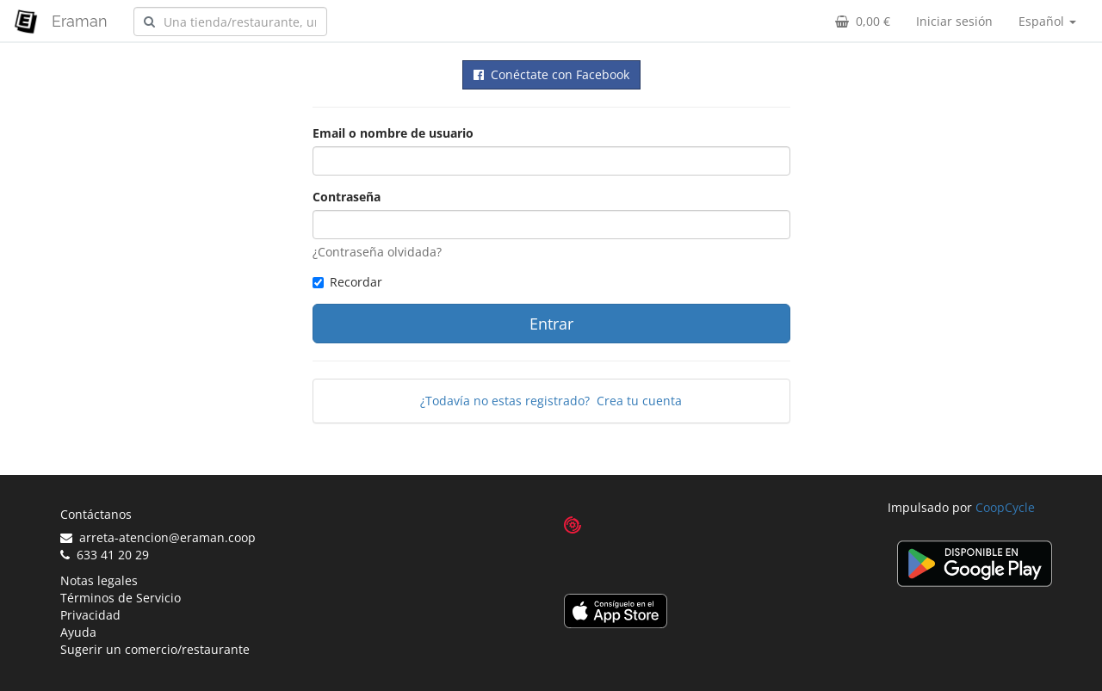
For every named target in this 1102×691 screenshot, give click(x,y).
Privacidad (90, 615)
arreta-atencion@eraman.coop (158, 537)
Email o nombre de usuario (393, 133)
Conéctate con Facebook (551, 74)
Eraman (80, 21)
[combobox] (230, 21)
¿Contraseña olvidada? (377, 252)
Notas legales (99, 580)
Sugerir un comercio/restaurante (155, 649)
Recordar (347, 282)
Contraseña (347, 196)
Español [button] (1047, 21)
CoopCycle (1005, 507)
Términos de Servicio (120, 597)
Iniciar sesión (954, 21)
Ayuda (78, 632)
